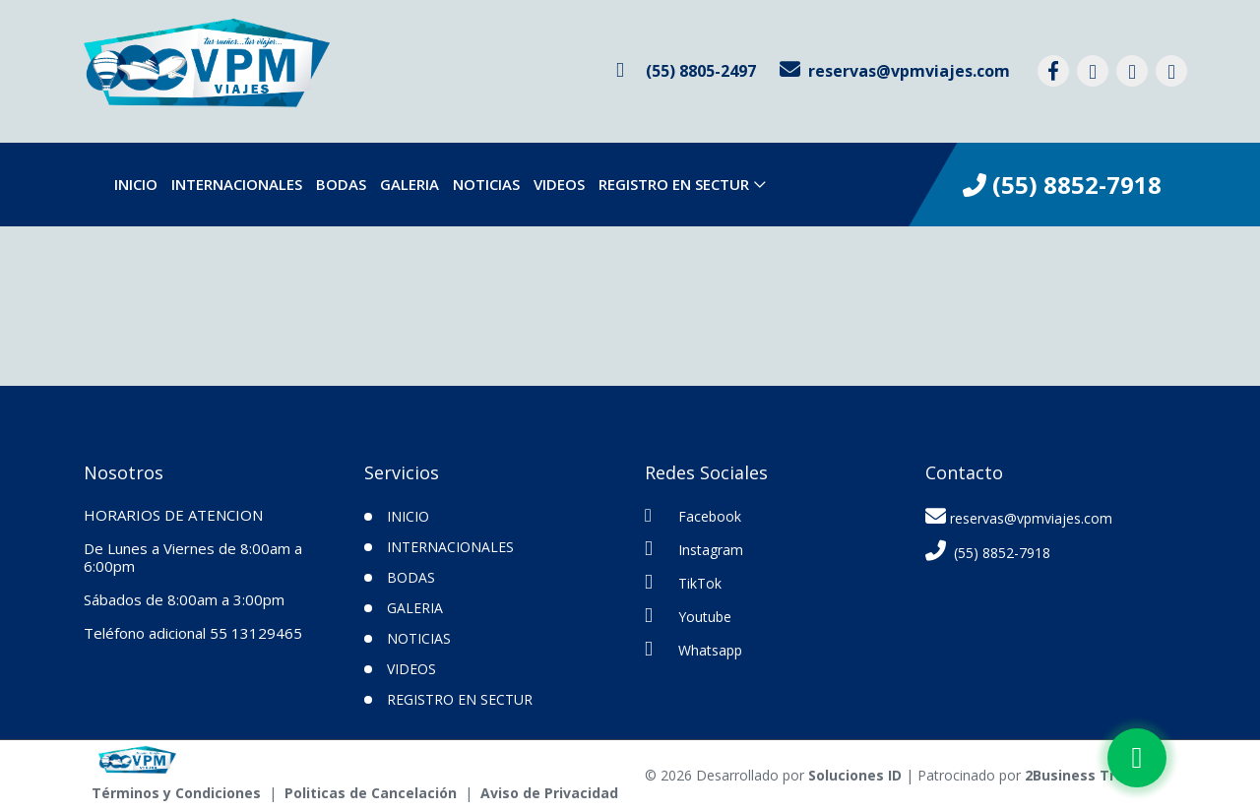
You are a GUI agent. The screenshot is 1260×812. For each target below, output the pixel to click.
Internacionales (236, 184)
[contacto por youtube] (1171, 71)
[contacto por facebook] (1053, 71)
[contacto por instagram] (1092, 71)
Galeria (409, 184)
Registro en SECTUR (673, 184)
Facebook (693, 516)
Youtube (688, 615)
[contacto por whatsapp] (686, 71)
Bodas (341, 184)
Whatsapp (693, 649)
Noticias (486, 184)
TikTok (683, 582)
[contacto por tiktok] (1132, 71)
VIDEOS (559, 184)
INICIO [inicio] (136, 184)
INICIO (408, 516)
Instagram (694, 548)
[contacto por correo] (895, 71)
